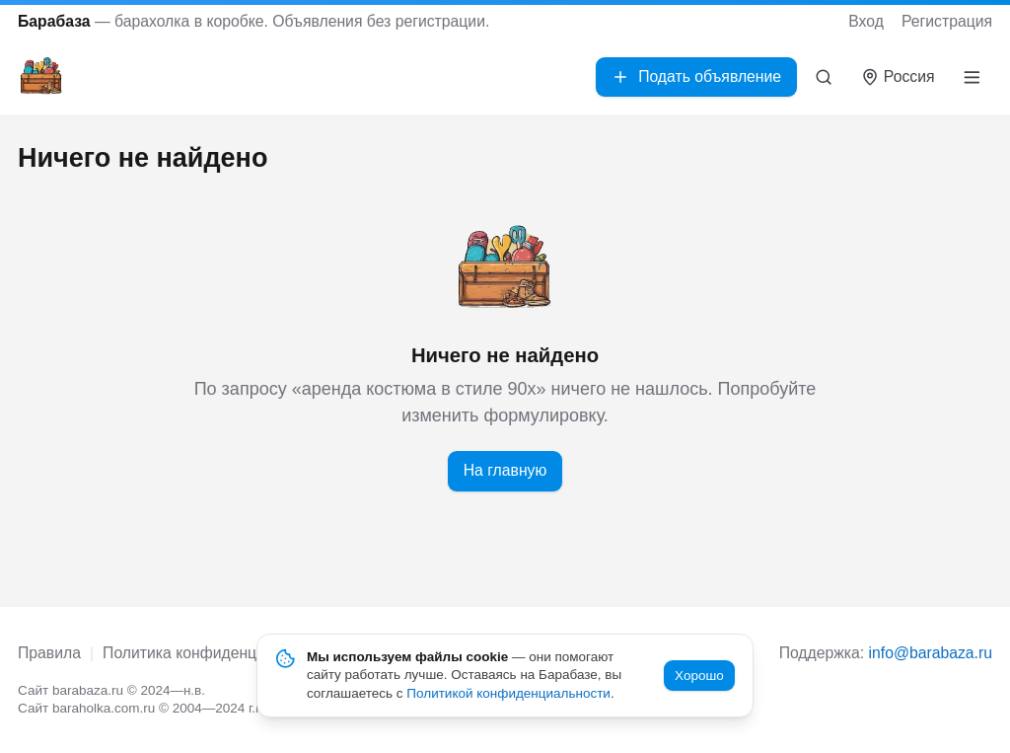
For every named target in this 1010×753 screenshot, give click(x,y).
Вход (866, 21)
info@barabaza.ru (930, 652)
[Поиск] (824, 77)
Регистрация (947, 21)
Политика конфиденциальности (217, 652)
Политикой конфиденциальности (508, 693)
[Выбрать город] (898, 77)
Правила (49, 652)
